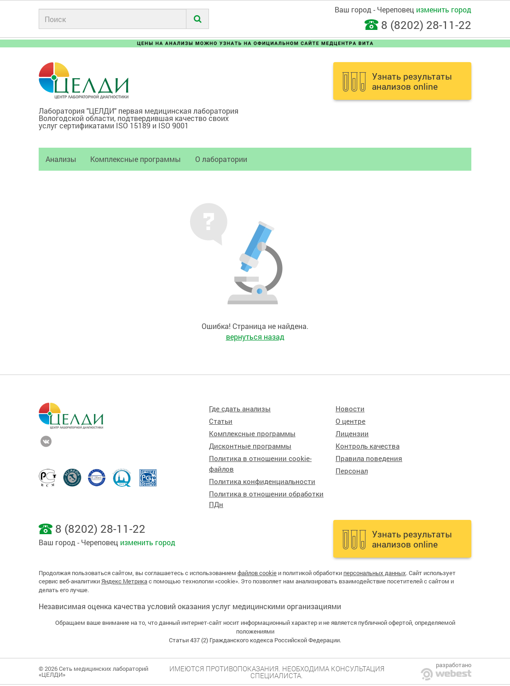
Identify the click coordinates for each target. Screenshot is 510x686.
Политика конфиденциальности (262, 481)
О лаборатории (221, 159)
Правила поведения (369, 458)
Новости (350, 408)
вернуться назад (255, 336)
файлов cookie (257, 573)
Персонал (352, 471)
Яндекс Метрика (124, 581)
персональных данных (374, 573)
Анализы (61, 159)
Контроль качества (368, 446)
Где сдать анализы (240, 408)
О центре (350, 421)
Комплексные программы (135, 159)
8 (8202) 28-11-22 (426, 24)
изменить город (443, 9)
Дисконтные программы (250, 446)
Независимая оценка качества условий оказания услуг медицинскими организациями (190, 606)
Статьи (220, 421)
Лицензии (352, 433)
